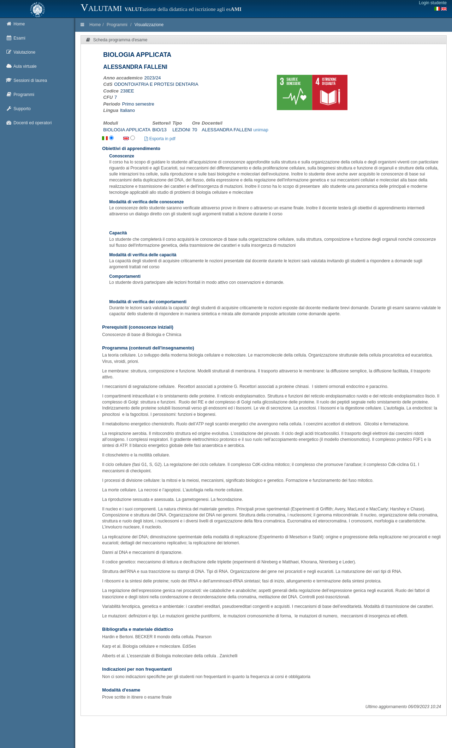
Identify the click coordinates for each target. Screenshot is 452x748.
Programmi (117, 24)
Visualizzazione (149, 24)
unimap (260, 129)
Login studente (433, 2)
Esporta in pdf (159, 138)
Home (95, 24)
